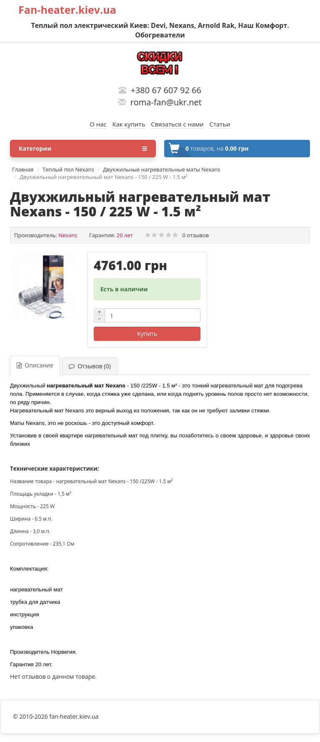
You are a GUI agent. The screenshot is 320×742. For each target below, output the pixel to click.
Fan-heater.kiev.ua (67, 9)
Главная (23, 169)
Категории (83, 148)
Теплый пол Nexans (68, 169)
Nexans (67, 235)
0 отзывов (195, 235)
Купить (147, 333)
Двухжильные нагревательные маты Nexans (161, 169)
